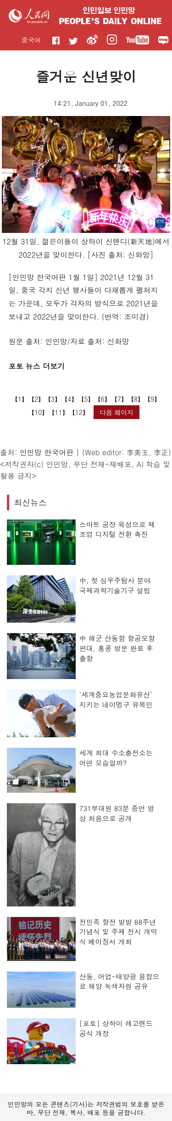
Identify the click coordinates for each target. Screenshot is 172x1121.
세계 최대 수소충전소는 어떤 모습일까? (116, 758)
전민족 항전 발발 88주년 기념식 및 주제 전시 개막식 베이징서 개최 (118, 931)
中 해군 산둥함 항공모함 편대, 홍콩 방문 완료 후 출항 (117, 648)
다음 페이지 (117, 412)
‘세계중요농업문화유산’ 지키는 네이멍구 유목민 (116, 699)
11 (58, 412)
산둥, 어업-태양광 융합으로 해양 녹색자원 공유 (119, 981)
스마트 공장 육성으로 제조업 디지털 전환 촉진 (117, 529)
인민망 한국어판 (46, 452)
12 (79, 412)
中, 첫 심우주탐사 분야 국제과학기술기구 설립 (115, 585)
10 (38, 412)
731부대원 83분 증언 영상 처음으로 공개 (117, 813)
